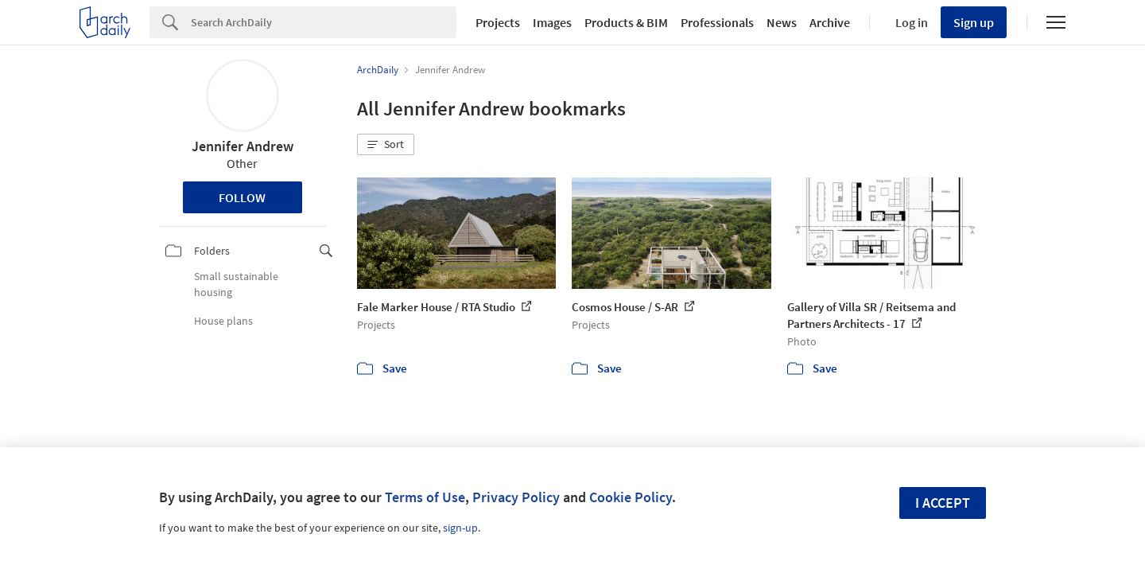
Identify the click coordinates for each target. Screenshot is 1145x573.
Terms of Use (425, 497)
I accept (942, 502)
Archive (829, 22)
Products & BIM (626, 22)
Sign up (973, 22)
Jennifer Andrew (242, 146)
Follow (242, 197)
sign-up (460, 527)
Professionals (717, 22)
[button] (385, 145)
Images (552, 22)
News (782, 22)
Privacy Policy (516, 497)
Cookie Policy (630, 497)
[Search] (323, 22)
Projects (497, 22)
